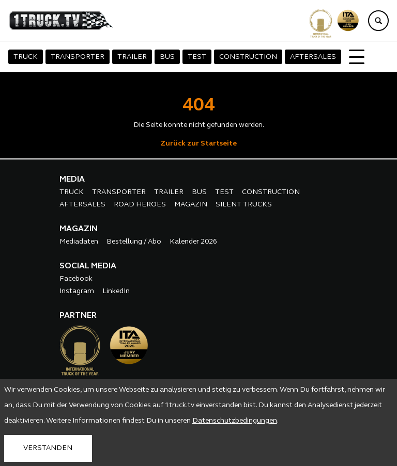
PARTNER (78, 316)
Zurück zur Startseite (198, 144)
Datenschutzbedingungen (234, 421)
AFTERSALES (313, 57)
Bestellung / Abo (133, 242)
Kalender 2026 (193, 242)
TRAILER (132, 57)
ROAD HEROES (140, 204)
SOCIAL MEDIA (87, 266)
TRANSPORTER (77, 57)
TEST (197, 57)
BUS (167, 57)
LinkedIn (116, 291)
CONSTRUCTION (248, 57)
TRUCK (25, 57)
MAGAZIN (190, 204)
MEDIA (72, 179)
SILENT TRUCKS (244, 204)
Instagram (76, 291)
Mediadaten (78, 242)
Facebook (76, 279)
